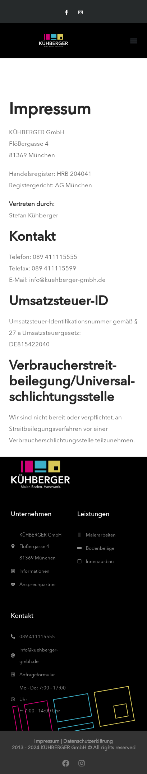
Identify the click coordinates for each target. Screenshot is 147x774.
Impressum (46, 741)
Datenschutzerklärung (88, 741)
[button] (134, 41)
